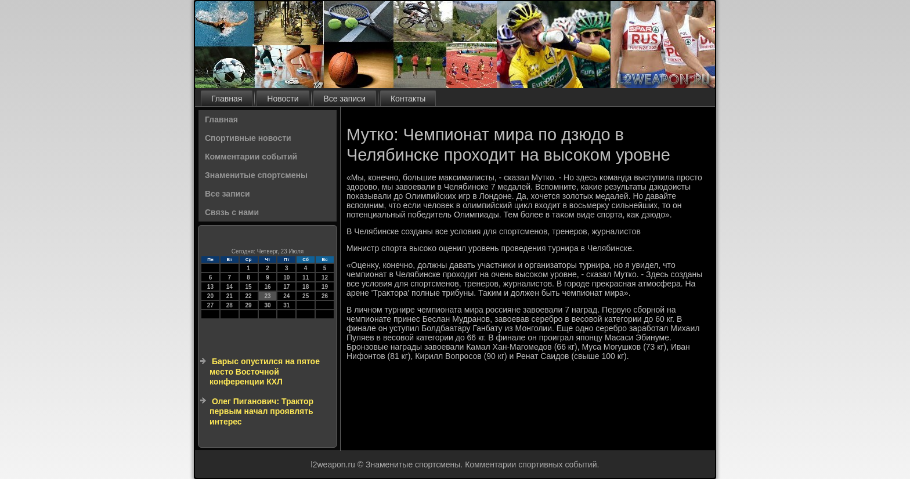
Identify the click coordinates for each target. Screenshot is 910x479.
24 (286, 296)
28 (229, 305)
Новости (282, 98)
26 (325, 296)
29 (248, 305)
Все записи (345, 98)
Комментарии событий (251, 156)
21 (229, 296)
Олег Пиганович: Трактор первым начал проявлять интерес (261, 411)
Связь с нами (232, 212)
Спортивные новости (248, 138)
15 (248, 287)
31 (286, 305)
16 (267, 287)
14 (229, 287)
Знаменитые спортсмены (256, 175)
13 (210, 287)
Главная (226, 98)
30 (267, 305)
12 (325, 277)
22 (248, 296)
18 (305, 287)
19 (325, 287)
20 (210, 296)
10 (286, 277)
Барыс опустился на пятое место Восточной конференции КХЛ (265, 371)
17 (286, 287)
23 (267, 296)
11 (305, 277)
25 (305, 296)
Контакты (408, 98)
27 (210, 305)
